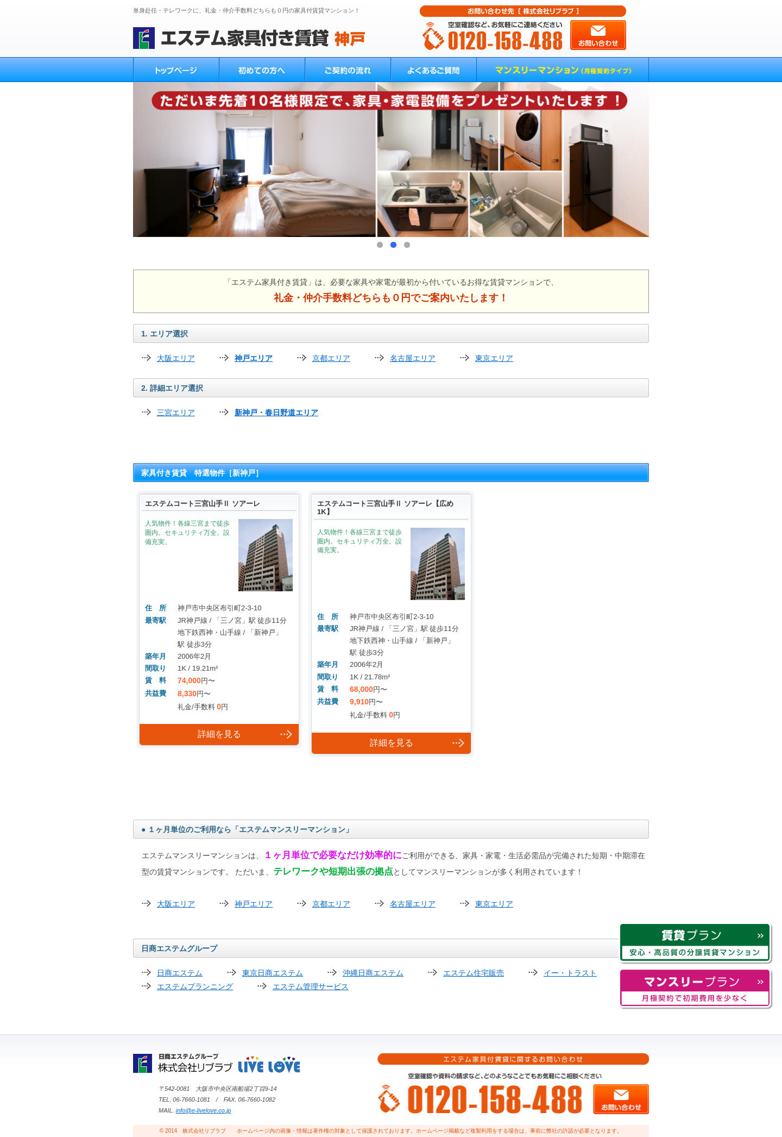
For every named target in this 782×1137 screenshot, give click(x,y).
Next (635, 159)
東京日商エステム (272, 973)
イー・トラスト (570, 973)
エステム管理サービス (311, 986)
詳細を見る (219, 734)
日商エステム (180, 973)
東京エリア (494, 358)
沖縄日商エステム (373, 973)
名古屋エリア (413, 358)
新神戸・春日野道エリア (276, 412)
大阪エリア (176, 358)
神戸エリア (254, 358)
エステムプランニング (195, 986)
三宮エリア (176, 412)
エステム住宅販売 (473, 973)
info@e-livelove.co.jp (203, 1110)
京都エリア (331, 358)
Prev (147, 159)
